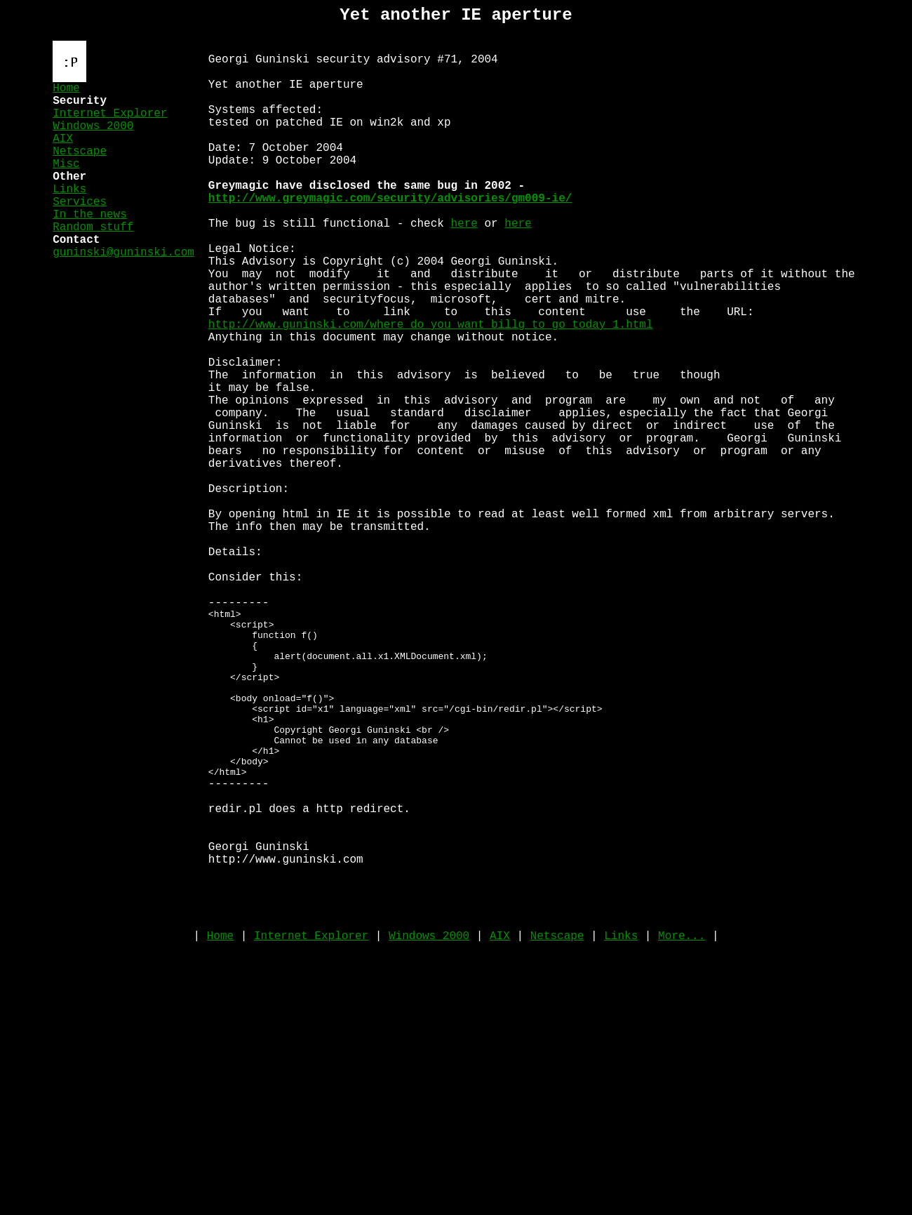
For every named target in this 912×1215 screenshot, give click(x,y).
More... (681, 1133)
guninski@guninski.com (123, 295)
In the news (90, 248)
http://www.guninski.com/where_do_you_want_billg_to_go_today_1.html (430, 392)
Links (69, 217)
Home (66, 94)
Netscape (80, 171)
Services (80, 233)
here (463, 269)
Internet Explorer (110, 125)
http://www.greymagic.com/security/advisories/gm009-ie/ (390, 238)
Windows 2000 (93, 140)
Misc (66, 186)
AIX (63, 156)
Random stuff (93, 264)
